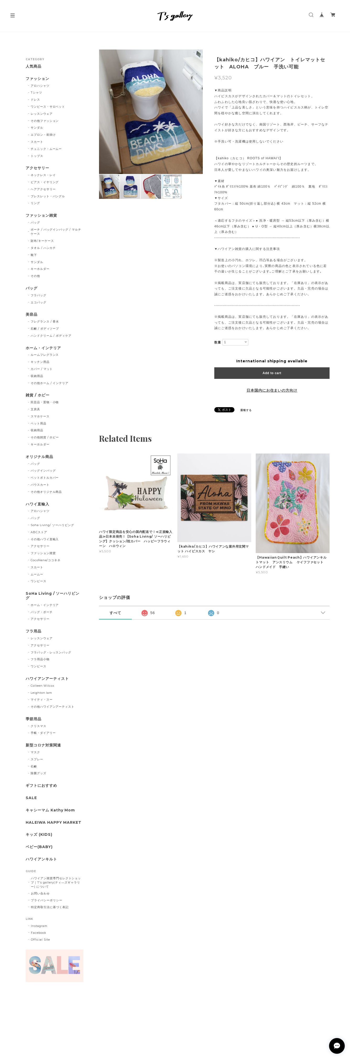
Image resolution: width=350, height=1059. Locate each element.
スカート (37, 142)
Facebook (38, 933)
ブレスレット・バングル (48, 196)
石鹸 (34, 766)
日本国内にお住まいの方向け (272, 390)
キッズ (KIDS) (39, 834)
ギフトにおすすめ (41, 785)
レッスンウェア (42, 114)
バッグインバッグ (43, 470)
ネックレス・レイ (43, 175)
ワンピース (38, 581)
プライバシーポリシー (46, 900)
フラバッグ (38, 295)
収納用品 (37, 376)
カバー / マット (42, 369)
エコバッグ (38, 302)
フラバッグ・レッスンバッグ (51, 652)
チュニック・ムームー (46, 149)
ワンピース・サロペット (48, 106)
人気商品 (33, 66)
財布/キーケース (42, 241)
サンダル (37, 127)
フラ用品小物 (40, 659)
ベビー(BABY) (39, 847)
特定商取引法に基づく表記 (50, 907)
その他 (35, 276)
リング (35, 203)
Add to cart (271, 373)
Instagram (39, 926)
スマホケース (40, 416)
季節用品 (33, 719)
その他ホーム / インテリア (49, 383)
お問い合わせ (40, 893)
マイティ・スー (42, 699)
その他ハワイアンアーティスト (52, 706)
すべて (115, 613)
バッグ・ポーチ (42, 612)
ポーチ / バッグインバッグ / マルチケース (56, 232)
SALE (31, 798)
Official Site (40, 939)
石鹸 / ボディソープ (45, 328)
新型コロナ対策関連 (43, 745)
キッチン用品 (40, 362)
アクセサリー (37, 168)
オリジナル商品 (39, 457)
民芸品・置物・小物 (45, 402)
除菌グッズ (38, 773)
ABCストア (39, 532)
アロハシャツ (40, 86)
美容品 (31, 314)
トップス (37, 156)
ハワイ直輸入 (37, 504)
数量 (217, 342)
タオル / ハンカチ (43, 248)
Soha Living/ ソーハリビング (52, 525)
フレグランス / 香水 (45, 321)
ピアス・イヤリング (45, 182)
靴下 (34, 255)
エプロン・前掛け (43, 135)
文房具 (35, 409)
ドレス (35, 99)
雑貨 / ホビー (38, 395)
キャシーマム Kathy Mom (50, 810)
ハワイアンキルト (41, 859)
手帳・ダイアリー (43, 733)
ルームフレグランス (45, 355)
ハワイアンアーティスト (47, 678)
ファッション (37, 79)
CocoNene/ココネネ (46, 560)
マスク (35, 752)
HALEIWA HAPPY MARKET (53, 822)
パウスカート (40, 485)
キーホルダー (40, 269)
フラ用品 (33, 631)
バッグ (35, 222)
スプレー (37, 759)
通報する (246, 410)
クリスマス (38, 726)
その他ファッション (45, 121)
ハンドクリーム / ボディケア (51, 335)
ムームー (37, 574)
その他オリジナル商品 (46, 492)
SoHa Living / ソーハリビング (52, 595)
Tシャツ (36, 92)
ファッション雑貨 (41, 215)
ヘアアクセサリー (43, 189)
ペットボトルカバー (45, 477)
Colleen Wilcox (42, 685)
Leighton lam (41, 693)
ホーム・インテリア (43, 348)
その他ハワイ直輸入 (45, 539)
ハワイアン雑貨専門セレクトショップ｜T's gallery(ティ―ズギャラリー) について (56, 882)
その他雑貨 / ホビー (45, 437)
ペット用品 (38, 423)
